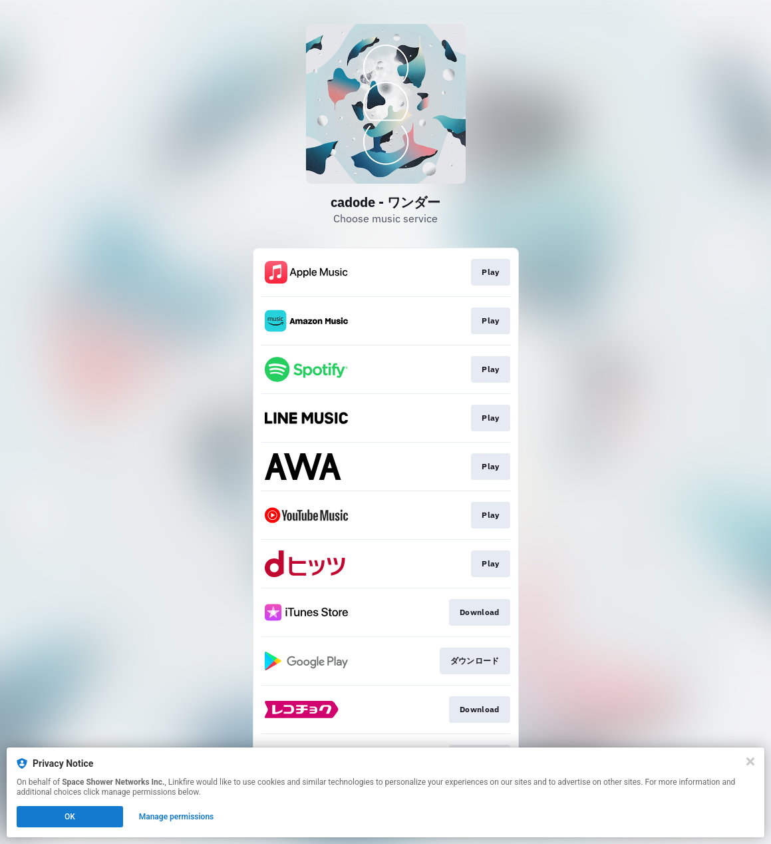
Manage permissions (176, 816)
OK (70, 816)
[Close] (750, 761)
